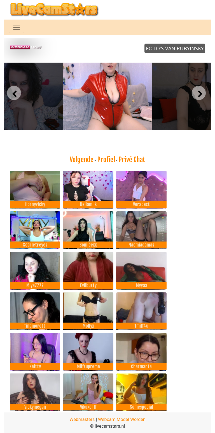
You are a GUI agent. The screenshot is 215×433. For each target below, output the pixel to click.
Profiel (106, 159)
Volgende (82, 159)
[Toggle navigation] (16, 27)
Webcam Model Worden (122, 419)
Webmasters (82, 419)
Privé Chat (131, 159)
